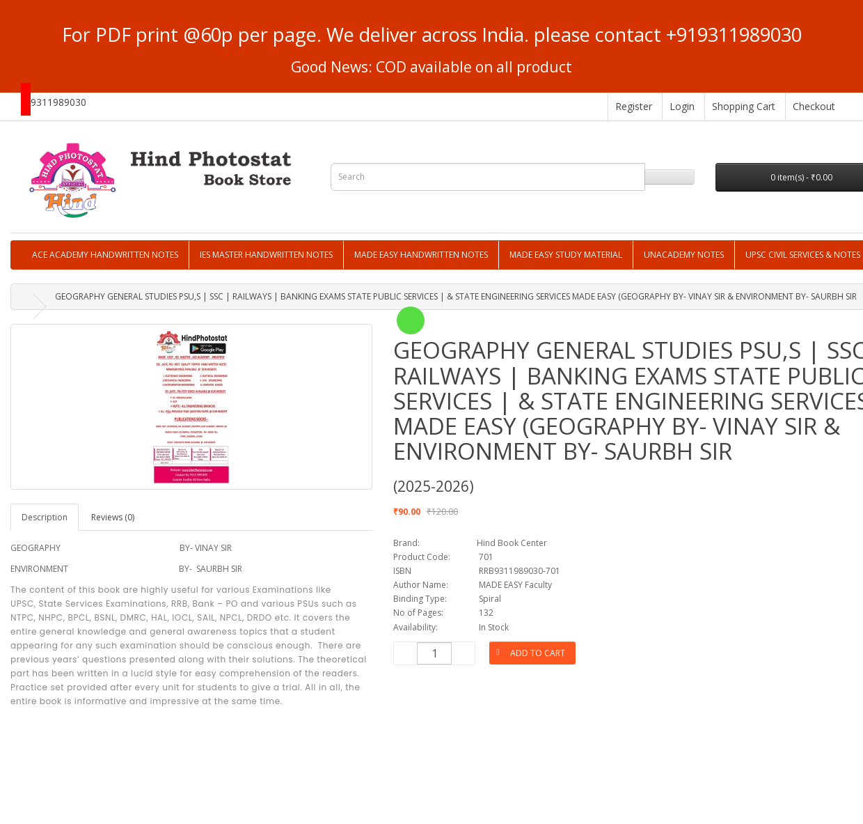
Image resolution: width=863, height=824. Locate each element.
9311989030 (58, 102)
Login (682, 106)
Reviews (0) (112, 517)
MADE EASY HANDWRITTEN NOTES (421, 255)
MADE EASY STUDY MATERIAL (565, 255)
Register (633, 106)
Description (45, 517)
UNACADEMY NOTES (684, 255)
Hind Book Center (512, 543)
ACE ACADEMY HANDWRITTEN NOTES (105, 255)
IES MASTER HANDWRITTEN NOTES (266, 255)
